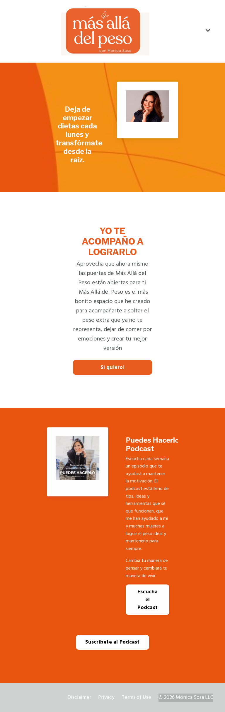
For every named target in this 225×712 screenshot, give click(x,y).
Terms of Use (136, 697)
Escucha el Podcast (147, 599)
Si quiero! (112, 367)
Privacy (106, 697)
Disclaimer (79, 697)
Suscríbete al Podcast (112, 642)
